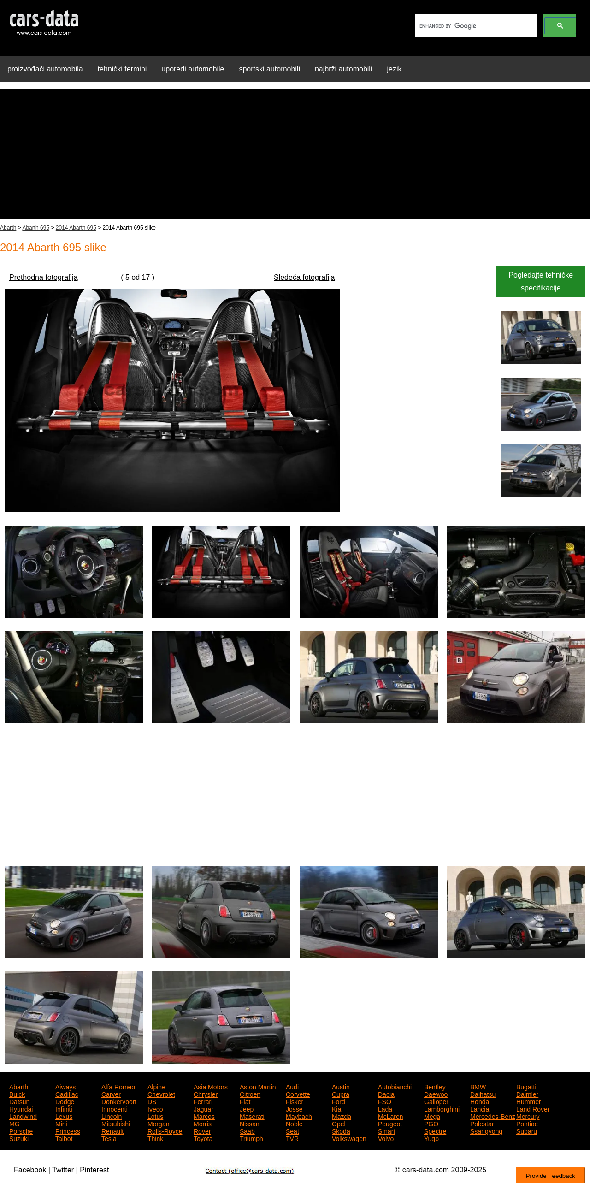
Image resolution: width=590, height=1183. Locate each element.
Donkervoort (118, 1101)
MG (14, 1123)
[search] (475, 26)
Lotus (155, 1115)
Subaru (526, 1130)
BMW (478, 1086)
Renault (112, 1130)
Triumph (251, 1138)
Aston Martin (258, 1086)
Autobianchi (395, 1086)
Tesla (109, 1138)
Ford (338, 1101)
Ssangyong (486, 1130)
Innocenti (114, 1108)
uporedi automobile (192, 69)
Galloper (436, 1101)
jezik (394, 69)
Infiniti (63, 1108)
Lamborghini (442, 1108)
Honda (479, 1101)
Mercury (528, 1115)
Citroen (250, 1093)
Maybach (299, 1115)
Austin (341, 1086)
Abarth (8, 228)
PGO (431, 1123)
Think (155, 1138)
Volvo (386, 1138)
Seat (292, 1130)
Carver (111, 1093)
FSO (384, 1101)
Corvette (298, 1093)
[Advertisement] (295, 154)
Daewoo (436, 1093)
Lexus (63, 1115)
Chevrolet (161, 1093)
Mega (432, 1115)
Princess (67, 1130)
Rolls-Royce (165, 1130)
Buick (17, 1093)
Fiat (245, 1101)
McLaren (390, 1115)
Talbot (63, 1138)
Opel (339, 1123)
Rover (202, 1130)
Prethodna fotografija (43, 277)
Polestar (482, 1123)
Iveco (155, 1108)
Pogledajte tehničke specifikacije (540, 281)
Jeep (247, 1108)
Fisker (294, 1101)
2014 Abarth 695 (76, 228)
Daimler (527, 1093)
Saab (247, 1130)
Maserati (252, 1115)
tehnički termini (122, 69)
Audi (292, 1086)
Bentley (435, 1086)
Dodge (64, 1101)
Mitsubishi (115, 1123)
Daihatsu (483, 1093)
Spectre (435, 1130)
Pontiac (527, 1123)
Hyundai (21, 1108)
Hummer (528, 1101)
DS (152, 1101)
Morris (203, 1123)
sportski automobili (269, 69)
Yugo (431, 1138)
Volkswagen (349, 1138)
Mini (61, 1123)
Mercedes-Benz (492, 1115)
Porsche (21, 1130)
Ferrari (203, 1101)
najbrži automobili (343, 69)
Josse (294, 1108)
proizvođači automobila (45, 69)
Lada (385, 1108)
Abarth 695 (35, 228)
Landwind (23, 1115)
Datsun (19, 1101)
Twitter (63, 1170)
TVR (292, 1138)
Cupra (340, 1093)
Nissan (250, 1123)
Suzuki (19, 1138)
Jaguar (203, 1108)
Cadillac (66, 1093)
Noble (294, 1123)
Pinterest (94, 1170)
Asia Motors (211, 1086)
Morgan (158, 1123)
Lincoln (111, 1115)
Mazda (341, 1115)
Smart (386, 1130)
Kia (336, 1108)
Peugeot (390, 1123)
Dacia (386, 1093)
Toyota (203, 1138)
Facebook (30, 1170)
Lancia (479, 1108)
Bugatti (526, 1086)
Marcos (204, 1115)
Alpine (156, 1086)
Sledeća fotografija (304, 277)
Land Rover (532, 1108)
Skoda (341, 1130)
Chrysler (206, 1093)
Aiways (65, 1086)
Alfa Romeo (118, 1086)
